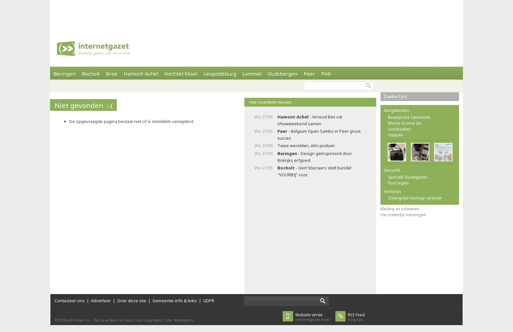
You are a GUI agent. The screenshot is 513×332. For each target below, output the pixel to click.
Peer (309, 73)
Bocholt (91, 73)
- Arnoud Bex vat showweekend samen (309, 120)
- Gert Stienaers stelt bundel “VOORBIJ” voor (314, 171)
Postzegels (398, 183)
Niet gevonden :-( (84, 105)
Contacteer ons (70, 301)
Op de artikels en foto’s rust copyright (127, 320)
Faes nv (83, 320)
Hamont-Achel (141, 73)
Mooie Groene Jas (405, 123)
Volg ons (356, 317)
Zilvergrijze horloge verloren (415, 198)
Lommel (251, 73)
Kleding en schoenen (399, 209)
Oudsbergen (282, 73)
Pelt (326, 73)
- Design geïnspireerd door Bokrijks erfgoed (314, 156)
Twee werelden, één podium (306, 146)
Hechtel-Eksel (180, 73)
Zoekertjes (395, 96)
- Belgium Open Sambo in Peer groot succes (319, 134)
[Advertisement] (256, 14)
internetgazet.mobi (312, 317)
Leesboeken (399, 129)
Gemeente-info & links (174, 301)
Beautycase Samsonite (409, 117)
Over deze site (131, 301)
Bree (111, 73)
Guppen (395, 135)
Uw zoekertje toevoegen (403, 215)
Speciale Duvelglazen (408, 177)
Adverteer (101, 301)
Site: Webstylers (179, 320)
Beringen (64, 73)
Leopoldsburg (219, 73)
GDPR (208, 301)
